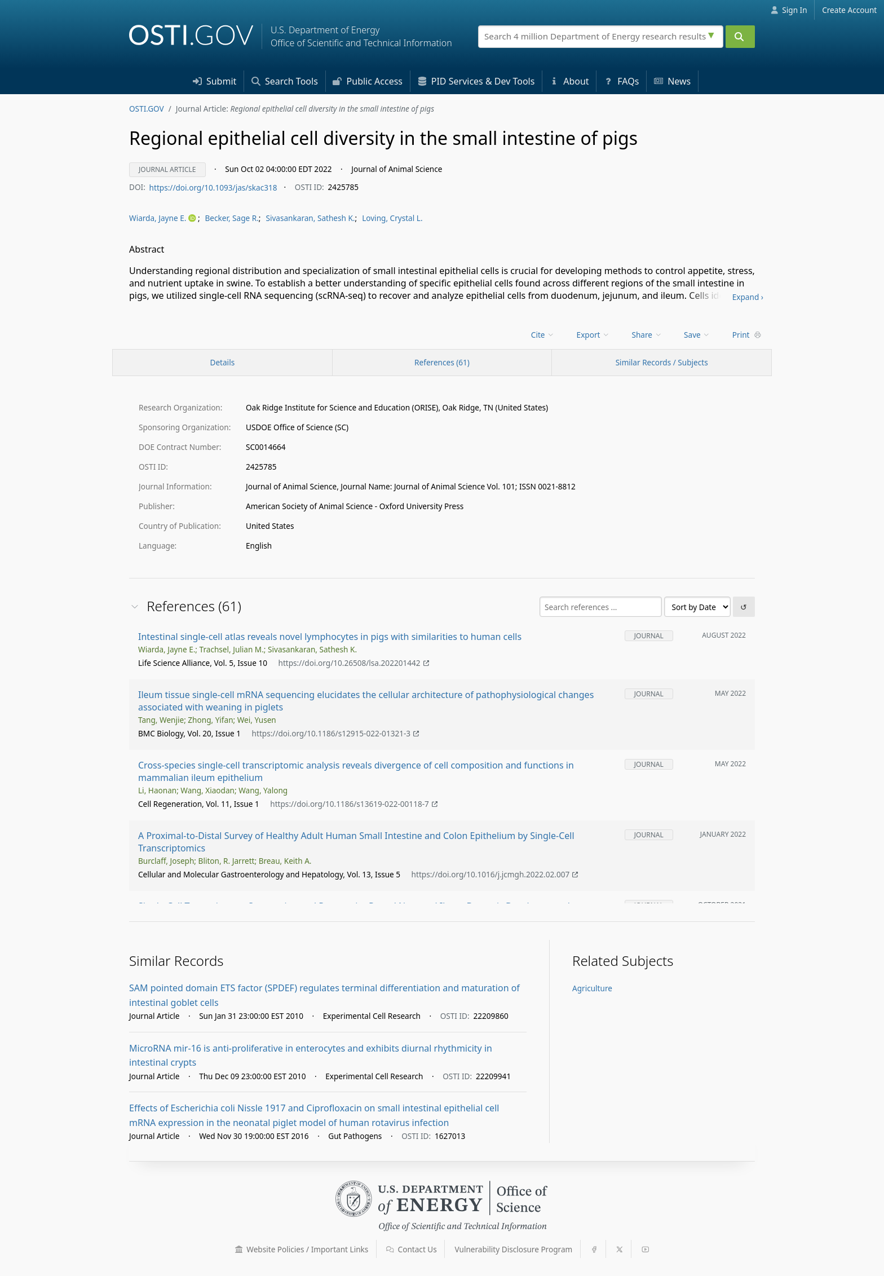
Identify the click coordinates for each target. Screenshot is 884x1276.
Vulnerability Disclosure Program (514, 1249)
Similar (662, 362)
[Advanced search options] (712, 33)
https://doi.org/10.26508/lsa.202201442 (353, 663)
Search (284, 81)
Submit (215, 81)
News (672, 81)
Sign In (789, 10)
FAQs (621, 81)
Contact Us (411, 1249)
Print (747, 334)
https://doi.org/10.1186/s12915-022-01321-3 (335, 733)
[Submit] (740, 36)
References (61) (442, 362)
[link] (163, 218)
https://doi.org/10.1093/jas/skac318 (213, 187)
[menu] (163, 218)
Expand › (747, 297)
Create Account (849, 10)
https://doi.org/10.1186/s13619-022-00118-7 (353, 804)
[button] (239, 1249)
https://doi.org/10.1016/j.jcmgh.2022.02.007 (495, 874)
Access (368, 81)
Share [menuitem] (647, 334)
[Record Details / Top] (222, 363)
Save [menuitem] (697, 334)
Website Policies (302, 1249)
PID (476, 81)
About (569, 81)
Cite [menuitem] (543, 334)
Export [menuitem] (593, 334)
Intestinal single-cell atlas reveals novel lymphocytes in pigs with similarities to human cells (329, 636)
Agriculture (592, 988)
